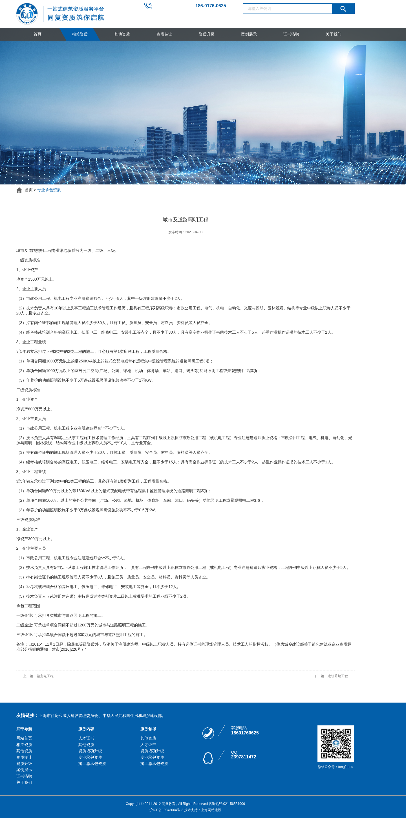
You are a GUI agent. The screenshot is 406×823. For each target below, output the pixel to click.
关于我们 (333, 34)
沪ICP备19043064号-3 (166, 810)
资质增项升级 (90, 751)
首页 (37, 34)
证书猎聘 (291, 34)
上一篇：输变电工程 (38, 676)
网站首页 (24, 738)
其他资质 (122, 34)
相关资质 (80, 34)
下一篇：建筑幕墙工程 (331, 676)
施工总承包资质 (92, 763)
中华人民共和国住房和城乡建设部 (132, 715)
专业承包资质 (90, 757)
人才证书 (86, 738)
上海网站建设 (211, 810)
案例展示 (249, 34)
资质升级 (207, 34)
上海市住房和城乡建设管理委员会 (68, 715)
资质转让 (164, 34)
